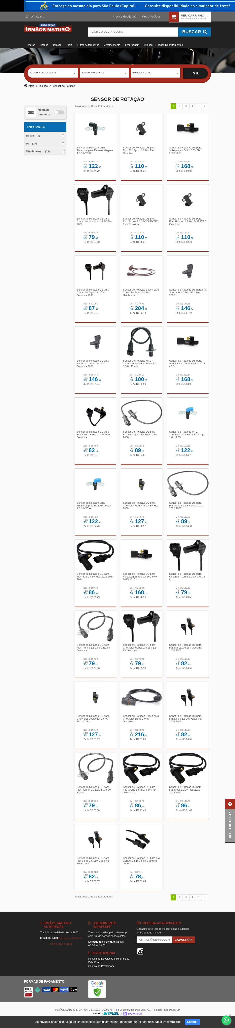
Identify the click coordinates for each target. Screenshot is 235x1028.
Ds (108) (32, 143)
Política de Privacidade (101, 972)
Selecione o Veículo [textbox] (92, 73)
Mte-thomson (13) (38, 151)
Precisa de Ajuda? (125, 16)
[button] (230, 821)
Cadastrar (183, 946)
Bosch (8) (33, 135)
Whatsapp (35, 16)
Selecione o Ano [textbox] (142, 73)
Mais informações (168, 1021)
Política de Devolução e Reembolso (108, 965)
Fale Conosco (96, 968)
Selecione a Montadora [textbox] (42, 73)
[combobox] (53, 73)
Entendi (192, 1021)
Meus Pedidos (151, 16)
